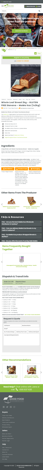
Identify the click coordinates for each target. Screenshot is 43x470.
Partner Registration (8, 438)
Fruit (23, 99)
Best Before (7, 169)
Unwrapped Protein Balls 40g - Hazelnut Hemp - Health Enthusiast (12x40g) (22, 266)
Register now (31, 6)
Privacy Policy (6, 424)
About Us (4, 452)
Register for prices (21, 31)
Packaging (35, 169)
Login (39, 6)
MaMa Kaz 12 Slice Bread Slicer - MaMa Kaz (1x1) (11, 207)
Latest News (5, 456)
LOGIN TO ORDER (22, 61)
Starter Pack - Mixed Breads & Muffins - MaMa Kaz (31, 207)
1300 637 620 (6, 2)
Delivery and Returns (8, 417)
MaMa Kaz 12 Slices (19, 135)
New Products (6, 420)
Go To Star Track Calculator (32, 314)
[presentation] (13, 348)
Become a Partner (7, 436)
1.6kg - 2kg (28, 99)
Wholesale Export (7, 427)
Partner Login (6, 440)
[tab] (21, 223)
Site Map (4, 459)
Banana (33, 99)
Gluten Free (9, 99)
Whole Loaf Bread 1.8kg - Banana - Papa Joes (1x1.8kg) (11, 376)
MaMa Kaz (4, 99)
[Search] (21, 10)
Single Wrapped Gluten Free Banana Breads (16, 137)
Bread (20, 99)
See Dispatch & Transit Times (27, 108)
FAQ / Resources (7, 447)
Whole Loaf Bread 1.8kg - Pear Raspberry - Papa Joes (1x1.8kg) (31, 376)
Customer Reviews (7, 454)
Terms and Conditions (8, 422)
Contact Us (5, 450)
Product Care (21, 169)
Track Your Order (7, 415)
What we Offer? (6, 433)
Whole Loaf (15, 99)
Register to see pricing (21, 58)
